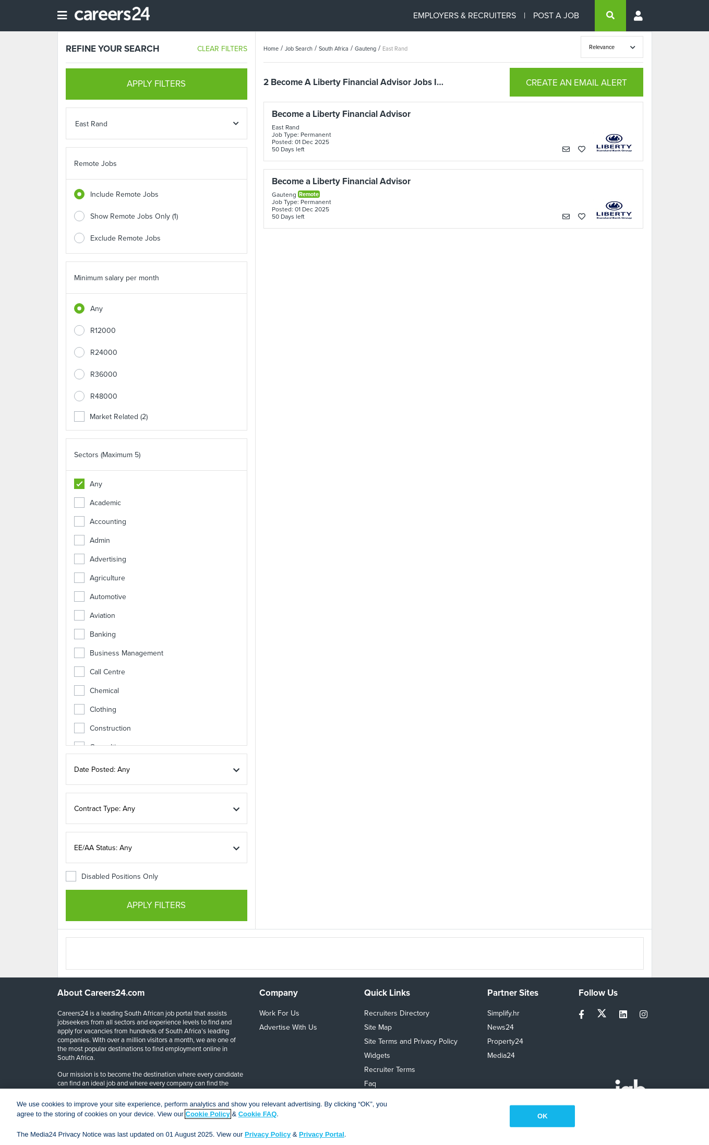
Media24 (501, 1055)
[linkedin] (624, 1014)
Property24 (505, 1041)
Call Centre (99, 671)
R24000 (103, 352)
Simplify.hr (503, 1013)
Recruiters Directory (396, 1013)
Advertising (100, 559)
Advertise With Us (288, 1027)
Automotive (100, 596)
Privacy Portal (321, 1134)
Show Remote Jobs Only (134, 216)
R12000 (103, 330)
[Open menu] (62, 16)
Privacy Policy (268, 1134)
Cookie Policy (208, 1114)
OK (542, 1116)
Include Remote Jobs (124, 194)
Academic (97, 502)
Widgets (377, 1055)
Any (96, 308)
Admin (92, 540)
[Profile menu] (639, 16)
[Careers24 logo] (108, 16)
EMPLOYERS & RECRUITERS (464, 15)
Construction (102, 728)
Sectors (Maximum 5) (107, 454)
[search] (610, 15)
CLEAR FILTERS (222, 48)
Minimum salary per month (116, 277)
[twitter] (603, 1014)
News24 (500, 1027)
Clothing (95, 709)
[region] (354, 1117)
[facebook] (582, 1014)
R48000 (103, 396)
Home (271, 48)
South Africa (334, 48)
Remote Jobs (95, 163)
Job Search (299, 48)
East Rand (394, 48)
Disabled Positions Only (112, 876)
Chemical (96, 690)
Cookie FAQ (257, 1114)
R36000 (103, 374)
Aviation (94, 615)
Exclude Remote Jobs (125, 238)
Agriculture (99, 577)
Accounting (100, 521)
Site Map (378, 1027)
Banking (95, 634)
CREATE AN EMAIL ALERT (576, 82)
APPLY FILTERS (156, 83)
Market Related (111, 416)
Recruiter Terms (389, 1069)
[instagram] (643, 1014)
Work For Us (279, 1013)
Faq (370, 1083)
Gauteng (365, 48)
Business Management (118, 653)
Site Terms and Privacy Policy (411, 1041)
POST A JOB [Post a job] (556, 15)
